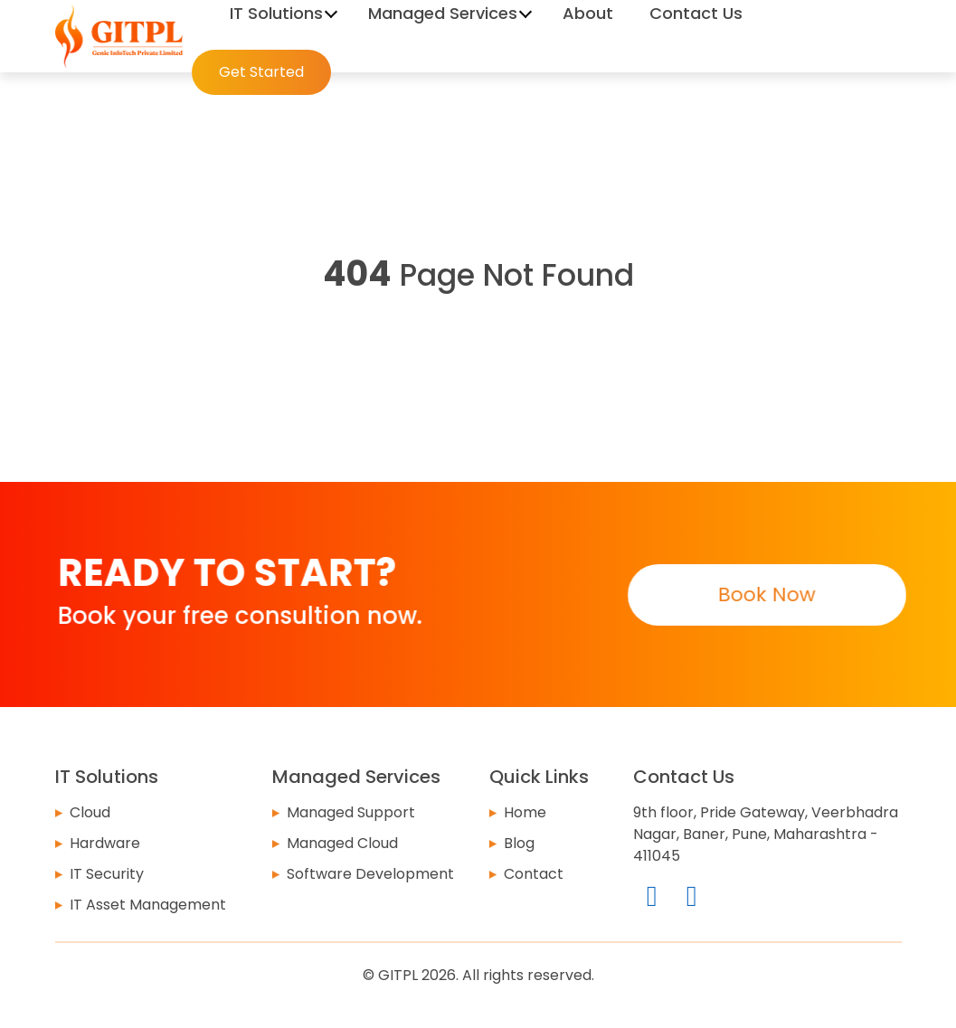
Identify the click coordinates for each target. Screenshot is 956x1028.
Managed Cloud (342, 843)
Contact (533, 873)
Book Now (766, 594)
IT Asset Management (148, 904)
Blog (519, 843)
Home (525, 812)
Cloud (90, 812)
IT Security (107, 873)
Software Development (370, 873)
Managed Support (351, 812)
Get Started (261, 71)
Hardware (105, 843)
